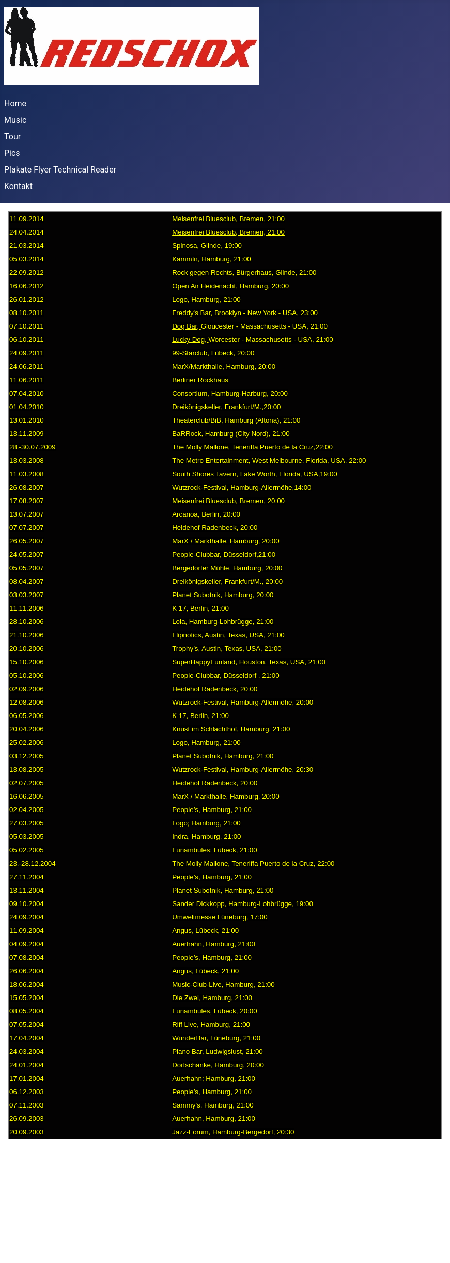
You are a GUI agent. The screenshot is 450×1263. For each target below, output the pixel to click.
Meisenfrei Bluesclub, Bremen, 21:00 (228, 219)
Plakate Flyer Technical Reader (60, 170)
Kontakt (18, 186)
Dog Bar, (186, 326)
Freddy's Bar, (193, 313)
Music (15, 120)
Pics (12, 153)
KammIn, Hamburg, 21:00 (211, 259)
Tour (12, 137)
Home (15, 103)
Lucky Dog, (190, 340)
